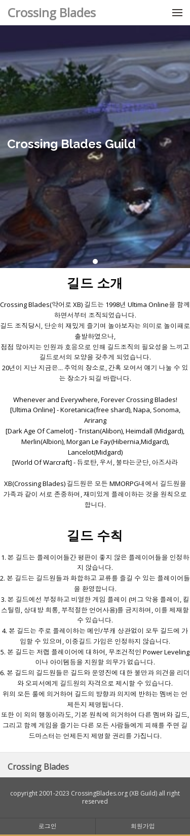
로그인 (48, 826)
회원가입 (143, 826)
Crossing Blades (52, 12)
